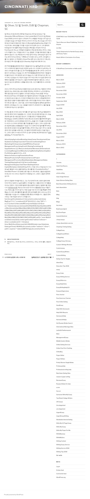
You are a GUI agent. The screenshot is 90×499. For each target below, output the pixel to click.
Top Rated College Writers (64, 398)
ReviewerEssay (61, 380)
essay (58, 269)
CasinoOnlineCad (61, 216)
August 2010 (60, 137)
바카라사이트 (12, 187)
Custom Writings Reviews (64, 244)
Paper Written (60, 359)
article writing (60, 173)
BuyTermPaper (61, 212)
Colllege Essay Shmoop (63, 241)
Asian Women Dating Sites (64, 180)
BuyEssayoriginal (61, 209)
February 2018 (60, 122)
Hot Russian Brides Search (64, 323)
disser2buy (59, 262)
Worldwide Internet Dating (64, 419)
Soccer (58, 391)
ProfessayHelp (60, 366)
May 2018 (59, 112)
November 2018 (61, 94)
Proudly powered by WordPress (13, 494)
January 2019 (60, 87)
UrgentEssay (60, 412)
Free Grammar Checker (63, 298)
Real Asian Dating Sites (63, 373)
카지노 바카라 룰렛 (40, 242)
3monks (58, 162)
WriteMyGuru (60, 437)
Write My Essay (61, 427)
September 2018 (61, 101)
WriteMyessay (60, 434)
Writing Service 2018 (62, 448)
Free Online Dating (62, 302)
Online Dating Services (63, 344)
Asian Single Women (62, 176)
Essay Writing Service (63, 276)
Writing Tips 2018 (61, 451)
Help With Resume (62, 312)
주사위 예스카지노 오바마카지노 (25, 242)
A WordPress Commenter (64, 68)
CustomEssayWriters (62, 251)
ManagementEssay (62, 337)
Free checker (60, 294)
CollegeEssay (60, 230)
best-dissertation (61, 187)
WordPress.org (61, 477)
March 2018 (60, 119)
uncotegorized (60, 409)
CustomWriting (61, 255)
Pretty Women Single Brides (65, 362)
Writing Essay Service (63, 444)
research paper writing (63, 376)
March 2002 (60, 147)
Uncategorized (13, 239)
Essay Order (60, 273)
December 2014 (61, 126)
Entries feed (60, 470)
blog (57, 198)
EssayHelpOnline (61, 284)
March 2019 (60, 80)
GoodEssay (59, 305)
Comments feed (61, 473)
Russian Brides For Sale (63, 384)
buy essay (59, 205)
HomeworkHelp (61, 316)
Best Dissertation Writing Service (66, 184)
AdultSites (59, 169)
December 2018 (61, 90)
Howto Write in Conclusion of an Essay (68, 57)
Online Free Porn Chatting (64, 348)
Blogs (58, 202)
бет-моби (59, 455)
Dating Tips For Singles (63, 259)
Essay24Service (61, 280)
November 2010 (61, 133)
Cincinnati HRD (21, 7)
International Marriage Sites (64, 327)
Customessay (60, 248)
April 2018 (59, 115)
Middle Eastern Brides (63, 341)
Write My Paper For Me (63, 430)
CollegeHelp (60, 237)
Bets (57, 191)
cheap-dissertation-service (64, 223)
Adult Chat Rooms (61, 166)
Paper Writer (60, 355)
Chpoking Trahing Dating (63, 227)
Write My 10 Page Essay (63, 423)
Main (57, 334)
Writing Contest (61, 441)
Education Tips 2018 (62, 266)
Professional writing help (63, 369)
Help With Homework (62, 309)
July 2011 (59, 130)
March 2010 (60, 140)
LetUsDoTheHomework (63, 330)
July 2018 (59, 108)
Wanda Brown (25, 22)
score (58, 387)
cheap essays (60, 219)
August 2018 (60, 105)
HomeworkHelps (61, 319)
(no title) (58, 48)
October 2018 (60, 97)
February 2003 (61, 144)
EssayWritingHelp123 (62, 287)
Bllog (57, 194)
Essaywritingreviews (62, 291)
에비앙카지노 (11, 242)
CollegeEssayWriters (62, 234)
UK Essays (59, 402)
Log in (58, 466)
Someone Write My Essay (64, 394)
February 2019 (60, 83)
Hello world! (77, 68)
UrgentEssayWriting (62, 416)
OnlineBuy (59, 351)
